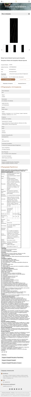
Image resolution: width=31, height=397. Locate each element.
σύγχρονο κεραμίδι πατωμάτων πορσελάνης (12, 357)
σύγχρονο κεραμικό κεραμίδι (9, 360)
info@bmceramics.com (7, 386)
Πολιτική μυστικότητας (6, 392)
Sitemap (12, 392)
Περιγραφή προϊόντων (22, 83)
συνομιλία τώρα (8, 79)
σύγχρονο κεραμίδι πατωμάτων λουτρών (11, 362)
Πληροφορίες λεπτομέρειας (8, 83)
